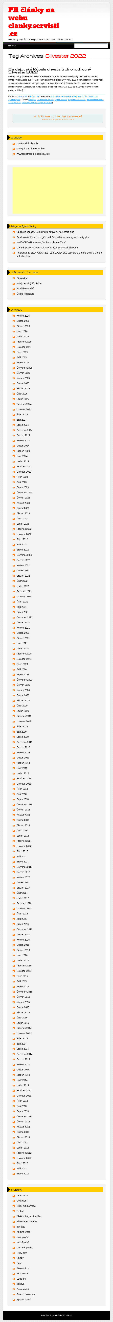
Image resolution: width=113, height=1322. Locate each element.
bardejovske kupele (45, 100)
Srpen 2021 (23, 612)
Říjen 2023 (22, 477)
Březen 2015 (23, 1012)
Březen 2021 (23, 638)
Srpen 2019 (23, 737)
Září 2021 (22, 607)
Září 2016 (22, 919)
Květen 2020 (23, 690)
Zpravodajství (14, 100)
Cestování (55, 96)
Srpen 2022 (23, 549)
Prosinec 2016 (24, 903)
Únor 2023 (22, 518)
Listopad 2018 (24, 783)
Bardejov (32, 100)
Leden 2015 (23, 1023)
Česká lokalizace (25, 293)
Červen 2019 (23, 747)
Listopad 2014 (24, 1033)
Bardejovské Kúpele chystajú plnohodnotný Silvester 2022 (49, 70)
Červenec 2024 (24, 430)
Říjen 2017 (22, 851)
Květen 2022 (23, 565)
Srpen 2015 (23, 986)
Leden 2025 (23, 399)
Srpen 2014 (23, 1048)
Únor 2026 (22, 331)
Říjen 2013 (22, 1100)
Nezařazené (66, 96)
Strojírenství (23, 1273)
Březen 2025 (23, 388)
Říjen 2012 (22, 1163)
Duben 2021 (23, 633)
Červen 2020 (23, 685)
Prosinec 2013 (24, 1090)
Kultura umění (24, 1232)
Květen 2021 (23, 627)
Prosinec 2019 (24, 716)
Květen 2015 (23, 1002)
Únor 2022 (22, 581)
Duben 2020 (23, 695)
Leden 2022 (23, 586)
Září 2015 (22, 981)
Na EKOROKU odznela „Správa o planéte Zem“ (41, 242)
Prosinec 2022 (24, 529)
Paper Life (34, 96)
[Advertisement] (58, 190)
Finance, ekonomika (27, 1221)
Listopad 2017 (24, 846)
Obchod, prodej (25, 1247)
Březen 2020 (23, 700)
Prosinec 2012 (24, 1152)
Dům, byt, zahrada (26, 1206)
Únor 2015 (22, 1017)
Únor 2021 (22, 643)
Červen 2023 (23, 497)
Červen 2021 (23, 622)
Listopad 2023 (24, 471)
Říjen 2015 (22, 976)
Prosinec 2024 (24, 404)
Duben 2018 (23, 820)
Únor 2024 (22, 456)
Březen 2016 (23, 950)
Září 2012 (22, 1168)
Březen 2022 (23, 575)
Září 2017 (22, 856)
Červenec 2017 (24, 867)
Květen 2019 (23, 752)
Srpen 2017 (23, 861)
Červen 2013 (23, 1121)
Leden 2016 (23, 960)
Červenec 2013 (24, 1116)
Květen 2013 (23, 1127)
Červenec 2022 (24, 555)
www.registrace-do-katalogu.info (33, 154)
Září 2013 (22, 1106)
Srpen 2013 (23, 1111)
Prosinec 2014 (24, 1028)
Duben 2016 (23, 945)
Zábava (20, 1284)
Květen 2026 (23, 315)
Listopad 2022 (24, 534)
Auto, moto (22, 1195)
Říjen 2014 (22, 1038)
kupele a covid (61, 100)
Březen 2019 (23, 763)
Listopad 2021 (24, 596)
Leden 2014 (23, 1085)
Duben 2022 (23, 570)
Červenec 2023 (24, 492)
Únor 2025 (22, 393)
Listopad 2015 (24, 971)
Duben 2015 (23, 1007)
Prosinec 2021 (24, 591)
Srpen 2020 (23, 674)
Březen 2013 (23, 1137)
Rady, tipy (76, 96)
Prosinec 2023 (24, 466)
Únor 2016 (22, 955)
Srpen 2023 (23, 487)
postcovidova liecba (95, 100)
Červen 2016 (23, 934)
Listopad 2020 (24, 659)
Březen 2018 (23, 825)
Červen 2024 (23, 435)
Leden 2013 (23, 1147)
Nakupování (23, 1237)
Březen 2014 (23, 1075)
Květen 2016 (23, 939)
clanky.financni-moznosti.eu (31, 148)
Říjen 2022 (22, 539)
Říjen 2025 (22, 352)
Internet (20, 1226)
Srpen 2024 (23, 425)
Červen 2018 (23, 809)
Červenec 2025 (24, 367)
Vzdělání (21, 1278)
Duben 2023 (23, 508)
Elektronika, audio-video (29, 1216)
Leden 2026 (23, 336)
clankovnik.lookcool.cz (28, 143)
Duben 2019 (23, 757)
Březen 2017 (23, 887)
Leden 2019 (23, 773)
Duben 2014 (23, 1069)
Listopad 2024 (24, 409)
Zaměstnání (23, 1289)
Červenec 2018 (24, 804)
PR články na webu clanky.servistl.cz (33, 21)
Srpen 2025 (23, 362)
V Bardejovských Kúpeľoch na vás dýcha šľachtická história (47, 247)
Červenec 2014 (24, 1054)
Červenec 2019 (24, 742)
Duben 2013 (23, 1132)
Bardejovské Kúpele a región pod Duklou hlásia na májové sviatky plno (53, 237)
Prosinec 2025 (24, 341)
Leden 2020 (23, 711)
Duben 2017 (23, 882)
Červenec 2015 (24, 991)
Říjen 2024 (22, 414)
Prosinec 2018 (24, 778)
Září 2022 (22, 544)
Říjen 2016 (22, 913)
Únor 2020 (22, 705)
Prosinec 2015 (24, 965)
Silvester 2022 (14, 102)
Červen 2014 (23, 1059)
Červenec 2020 (24, 679)
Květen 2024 (23, 440)
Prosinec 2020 (24, 653)
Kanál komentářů (25, 288)
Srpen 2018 (23, 799)
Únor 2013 (22, 1142)
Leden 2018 (23, 835)
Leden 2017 (23, 898)
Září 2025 (22, 357)
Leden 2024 (23, 461)
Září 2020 (22, 669)
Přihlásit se (22, 278)
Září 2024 (22, 419)
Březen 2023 (23, 513)
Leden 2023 (23, 523)
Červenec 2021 (24, 617)
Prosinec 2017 (24, 841)
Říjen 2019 (22, 726)
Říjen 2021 (22, 601)
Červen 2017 (23, 872)
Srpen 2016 (23, 924)
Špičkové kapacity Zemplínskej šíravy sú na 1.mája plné (45, 232)
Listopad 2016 (24, 908)
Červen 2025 (23, 373)
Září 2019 (22, 731)
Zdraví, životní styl (90, 96)
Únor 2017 (22, 893)
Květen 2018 (23, 815)
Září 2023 (22, 482)
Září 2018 (22, 794)
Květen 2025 (23, 378)
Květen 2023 (23, 503)
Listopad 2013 (24, 1095)
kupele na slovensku (77, 100)
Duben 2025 (23, 383)
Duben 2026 (23, 321)
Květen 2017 (23, 877)
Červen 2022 (23, 560)
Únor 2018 (22, 830)
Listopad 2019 (24, 721)
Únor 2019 (22, 768)
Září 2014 (22, 1043)
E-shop (20, 1211)
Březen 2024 (23, 451)
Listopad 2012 (24, 1158)
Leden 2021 (23, 648)
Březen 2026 (23, 326)
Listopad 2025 (24, 347)
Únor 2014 (22, 1080)
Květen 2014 (23, 1064)
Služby (20, 1258)
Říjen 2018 (22, 789)
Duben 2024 (23, 445)
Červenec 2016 (24, 929)
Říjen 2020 (22, 664)
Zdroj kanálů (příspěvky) (29, 283)
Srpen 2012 (23, 1173)
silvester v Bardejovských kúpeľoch (37, 102)
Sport (19, 1263)
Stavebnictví (23, 1268)
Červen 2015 (23, 997)
